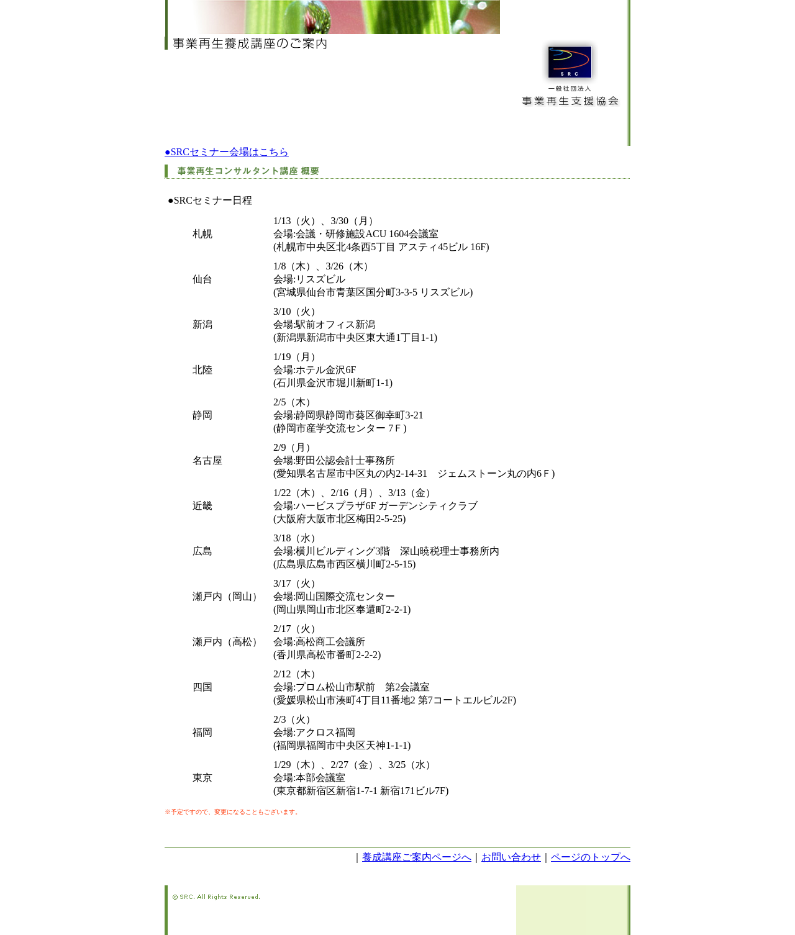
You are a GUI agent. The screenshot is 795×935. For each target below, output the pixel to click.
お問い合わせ (511, 857)
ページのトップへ (590, 857)
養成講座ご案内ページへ (416, 857)
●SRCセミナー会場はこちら (227, 152)
